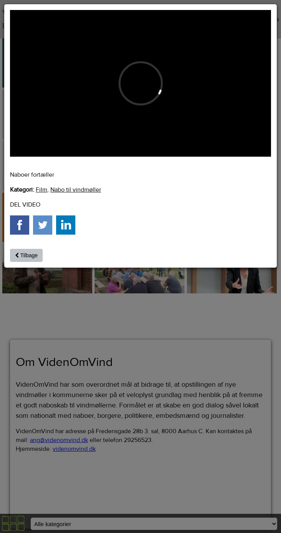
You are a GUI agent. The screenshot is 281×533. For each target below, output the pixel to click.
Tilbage (26, 255)
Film (41, 190)
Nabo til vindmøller (75, 190)
